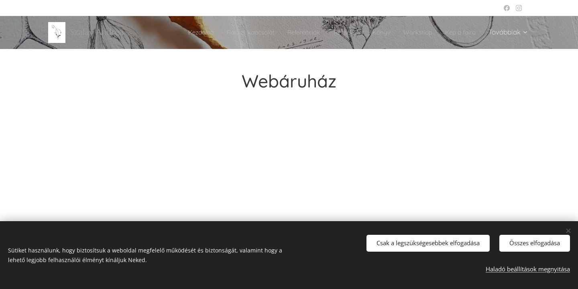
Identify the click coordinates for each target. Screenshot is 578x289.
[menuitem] (175, 32)
